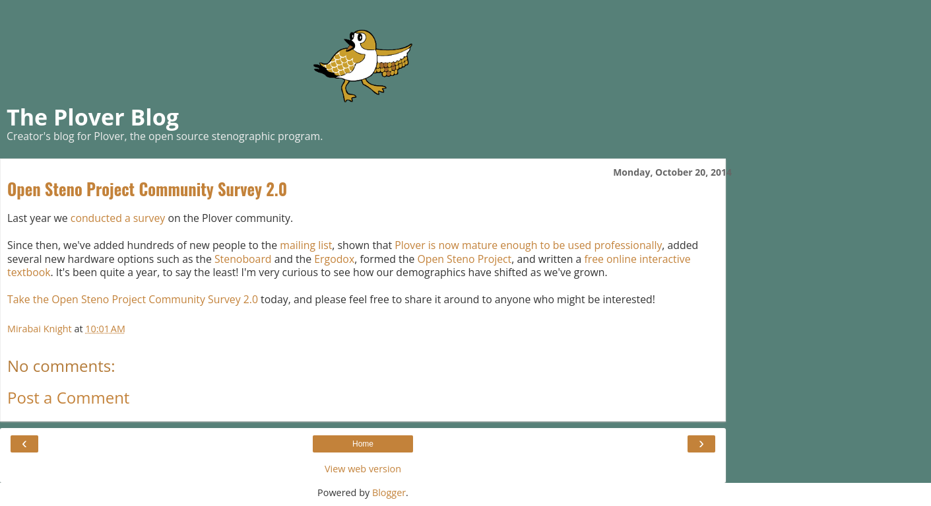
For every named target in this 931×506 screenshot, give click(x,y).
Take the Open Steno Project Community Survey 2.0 (132, 299)
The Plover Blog (93, 117)
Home (362, 444)
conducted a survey (118, 218)
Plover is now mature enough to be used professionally (528, 245)
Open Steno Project (464, 259)
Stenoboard (243, 259)
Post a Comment (68, 397)
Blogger (389, 492)
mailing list (306, 245)
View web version (363, 468)
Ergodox (334, 259)
